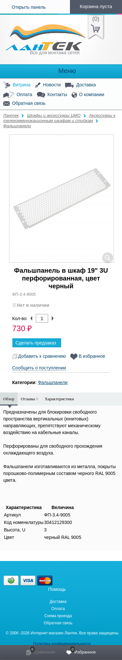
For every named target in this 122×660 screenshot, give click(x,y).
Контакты (52, 95)
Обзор (8, 398)
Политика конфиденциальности (61, 643)
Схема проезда (58, 616)
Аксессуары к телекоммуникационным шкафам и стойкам (59, 118)
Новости (48, 85)
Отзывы (29, 398)
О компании (88, 95)
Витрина (17, 85)
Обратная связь (24, 103)
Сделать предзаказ (36, 342)
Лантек (11, 115)
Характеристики (59, 398)
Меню (61, 71)
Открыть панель (23, 7)
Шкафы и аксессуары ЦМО (53, 115)
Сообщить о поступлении (39, 367)
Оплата (17, 95)
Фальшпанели (17, 125)
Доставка (80, 85)
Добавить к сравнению (39, 356)
